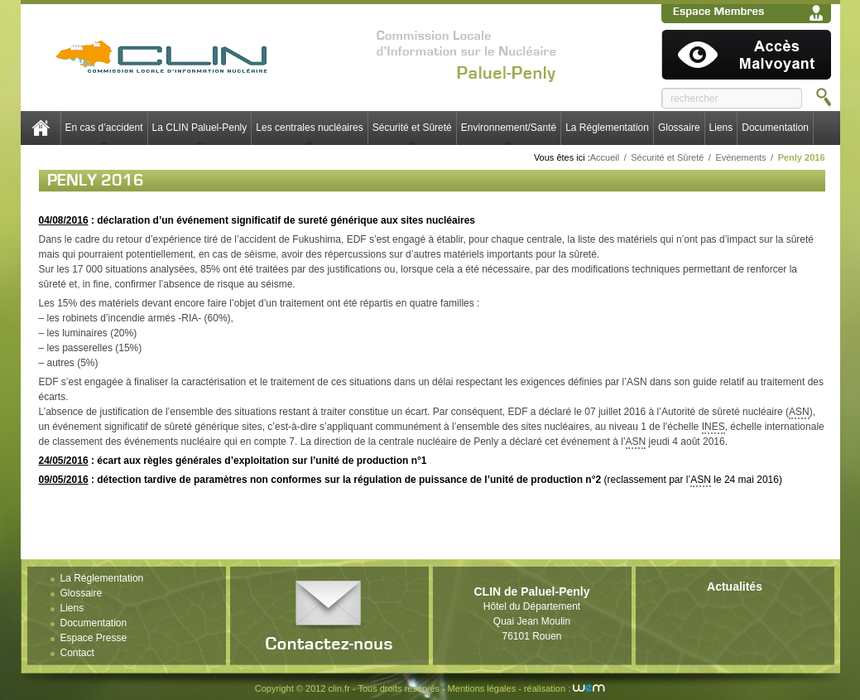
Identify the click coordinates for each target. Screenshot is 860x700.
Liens (721, 127)
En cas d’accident (104, 127)
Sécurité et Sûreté (412, 127)
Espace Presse (93, 638)
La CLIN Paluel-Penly (199, 127)
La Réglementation (607, 127)
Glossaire (679, 127)
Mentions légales (482, 688)
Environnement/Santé (508, 127)
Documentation (775, 127)
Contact (77, 653)
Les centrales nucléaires (309, 127)
